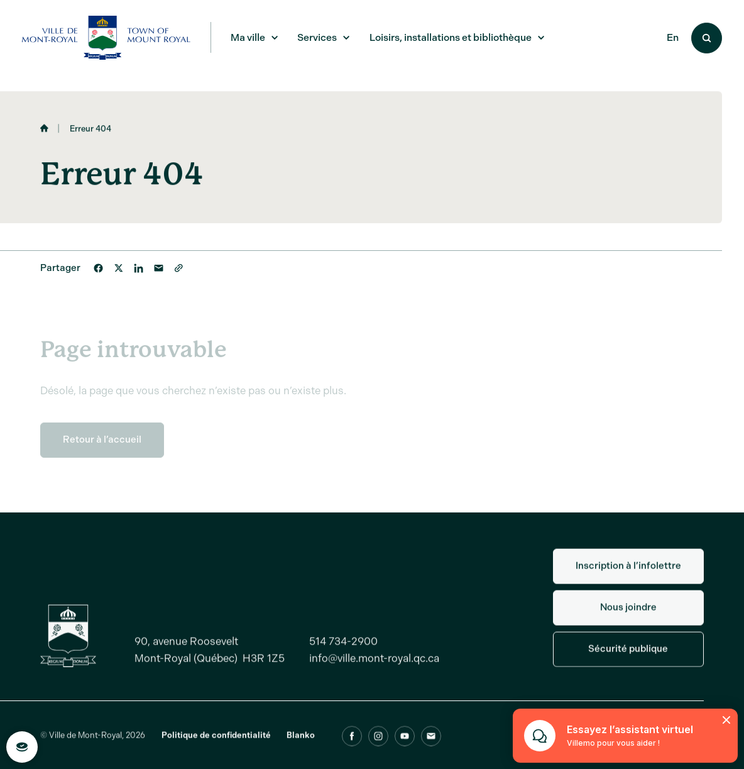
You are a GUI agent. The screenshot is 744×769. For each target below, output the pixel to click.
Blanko (301, 743)
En (673, 37)
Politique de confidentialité (216, 743)
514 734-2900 (343, 649)
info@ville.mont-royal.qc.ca (374, 665)
